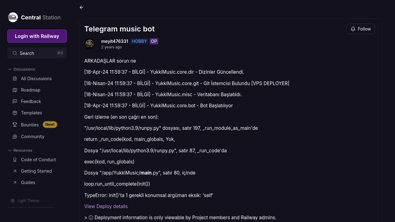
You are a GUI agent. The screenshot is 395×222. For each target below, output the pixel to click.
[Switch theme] (24, 200)
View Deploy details (106, 206)
